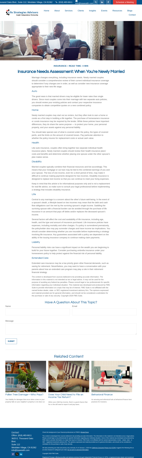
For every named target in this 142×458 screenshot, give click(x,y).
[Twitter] (95, 2)
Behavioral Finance (102, 394)
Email (74, 306)
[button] (46, 11)
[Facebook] (108, 2)
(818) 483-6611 (63, 2)
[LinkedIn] (102, 2)
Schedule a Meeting (125, 2)
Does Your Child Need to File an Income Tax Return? (65, 395)
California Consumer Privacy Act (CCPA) (104, 448)
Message (9, 321)
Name (8, 306)
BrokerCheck (85, 432)
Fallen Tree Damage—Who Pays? (24, 394)
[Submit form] (11, 341)
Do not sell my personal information (78, 450)
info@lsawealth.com (20, 450)
